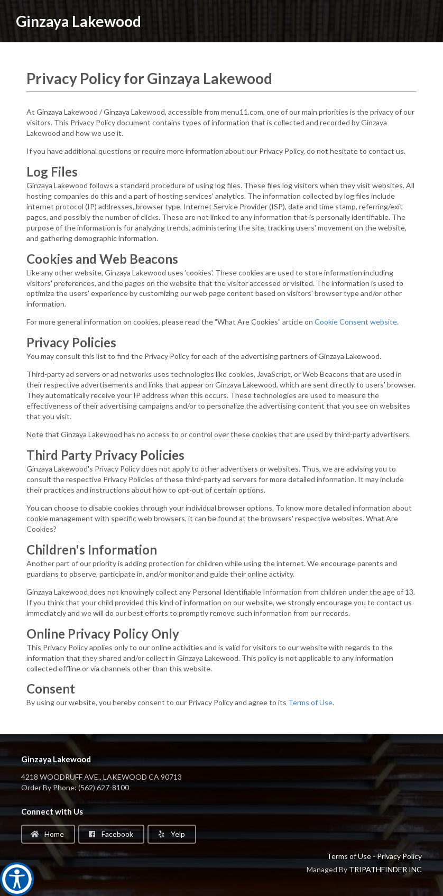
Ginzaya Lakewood (78, 21)
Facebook (110, 833)
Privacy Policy (399, 856)
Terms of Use (310, 702)
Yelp (171, 833)
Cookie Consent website (356, 321)
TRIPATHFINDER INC (385, 869)
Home (47, 833)
